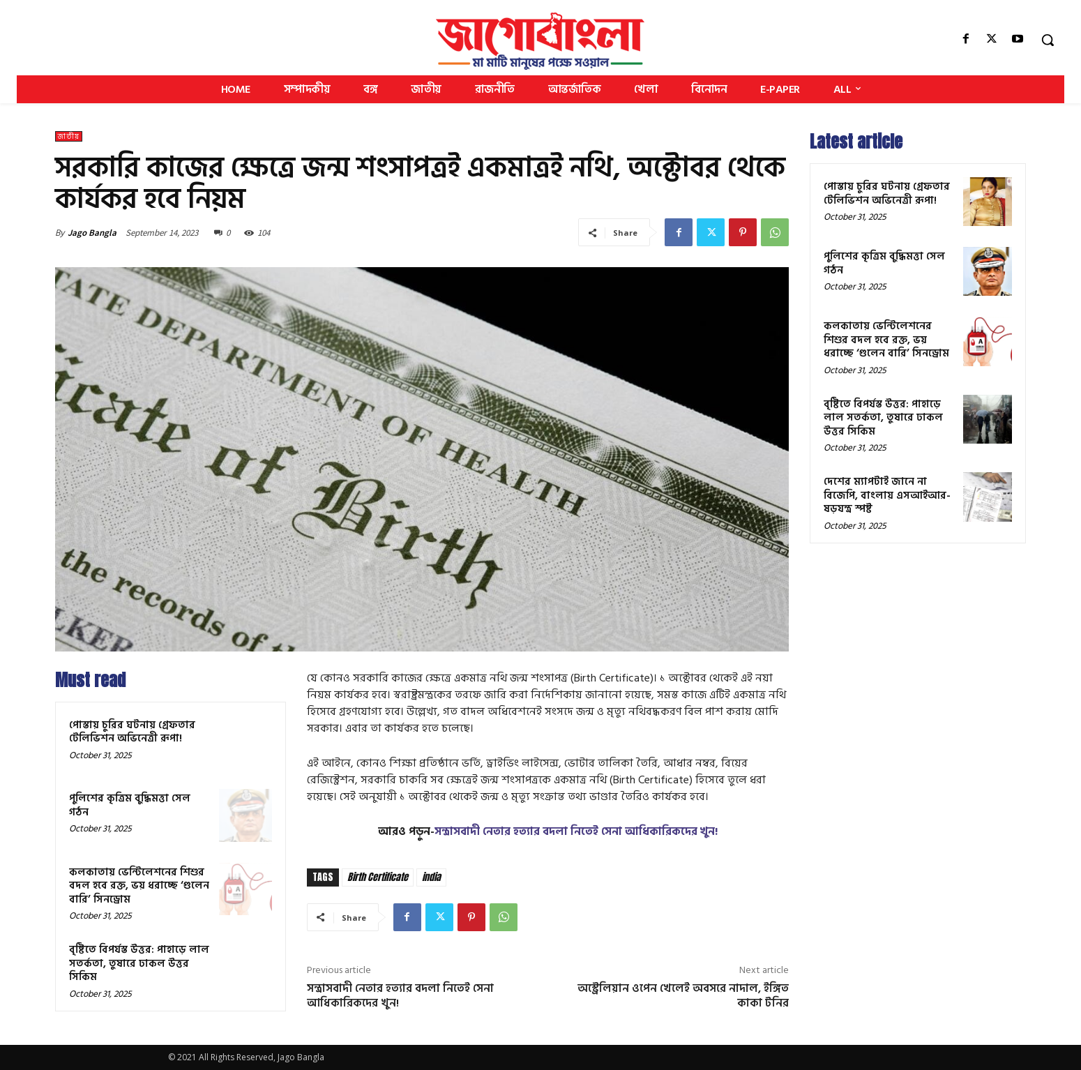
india (431, 877)
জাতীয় (68, 136)
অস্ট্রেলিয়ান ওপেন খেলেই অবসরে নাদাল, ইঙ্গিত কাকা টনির (683, 995)
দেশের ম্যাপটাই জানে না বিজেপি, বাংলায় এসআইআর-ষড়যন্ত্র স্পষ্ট (887, 495)
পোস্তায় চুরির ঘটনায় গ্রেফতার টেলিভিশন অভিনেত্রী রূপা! (132, 732)
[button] (1047, 39)
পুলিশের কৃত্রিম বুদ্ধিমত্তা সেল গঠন (129, 805)
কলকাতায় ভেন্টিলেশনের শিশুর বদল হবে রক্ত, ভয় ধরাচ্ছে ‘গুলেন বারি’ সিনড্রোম (139, 886)
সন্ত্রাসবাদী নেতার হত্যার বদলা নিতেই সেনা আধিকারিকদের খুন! (576, 831)
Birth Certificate (377, 877)
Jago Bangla (92, 233)
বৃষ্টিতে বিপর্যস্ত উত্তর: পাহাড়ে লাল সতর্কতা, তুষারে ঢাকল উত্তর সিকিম (139, 963)
